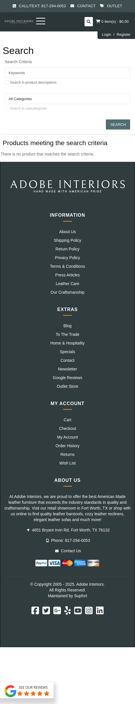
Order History (67, 445)
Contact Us (68, 550)
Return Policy (67, 249)
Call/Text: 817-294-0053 (42, 6)
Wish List (67, 463)
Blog (67, 325)
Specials (67, 351)
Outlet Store (67, 386)
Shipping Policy (67, 240)
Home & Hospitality (67, 343)
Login (106, 34)
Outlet (114, 6)
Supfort (80, 595)
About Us (67, 231)
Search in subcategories (28, 108)
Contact (86, 6)
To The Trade (67, 334)
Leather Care (67, 283)
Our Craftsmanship (67, 292)
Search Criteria (18, 61)
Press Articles (67, 275)
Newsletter (67, 369)
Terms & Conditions (67, 266)
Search (118, 124)
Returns (67, 454)
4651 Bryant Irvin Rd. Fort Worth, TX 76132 (68, 530)
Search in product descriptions (33, 82)
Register (123, 34)
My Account (67, 437)
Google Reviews (67, 377)
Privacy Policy (67, 257)
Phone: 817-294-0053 (68, 540)
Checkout (67, 428)
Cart (67, 419)
